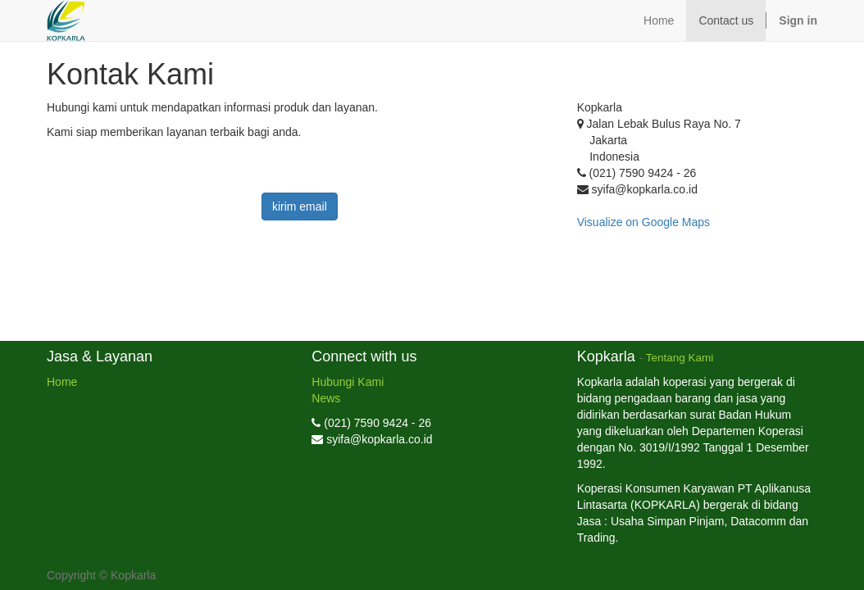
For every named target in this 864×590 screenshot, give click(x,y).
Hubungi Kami (347, 381)
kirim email (299, 206)
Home (62, 381)
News (325, 398)
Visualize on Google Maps (643, 222)
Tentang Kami (680, 358)
